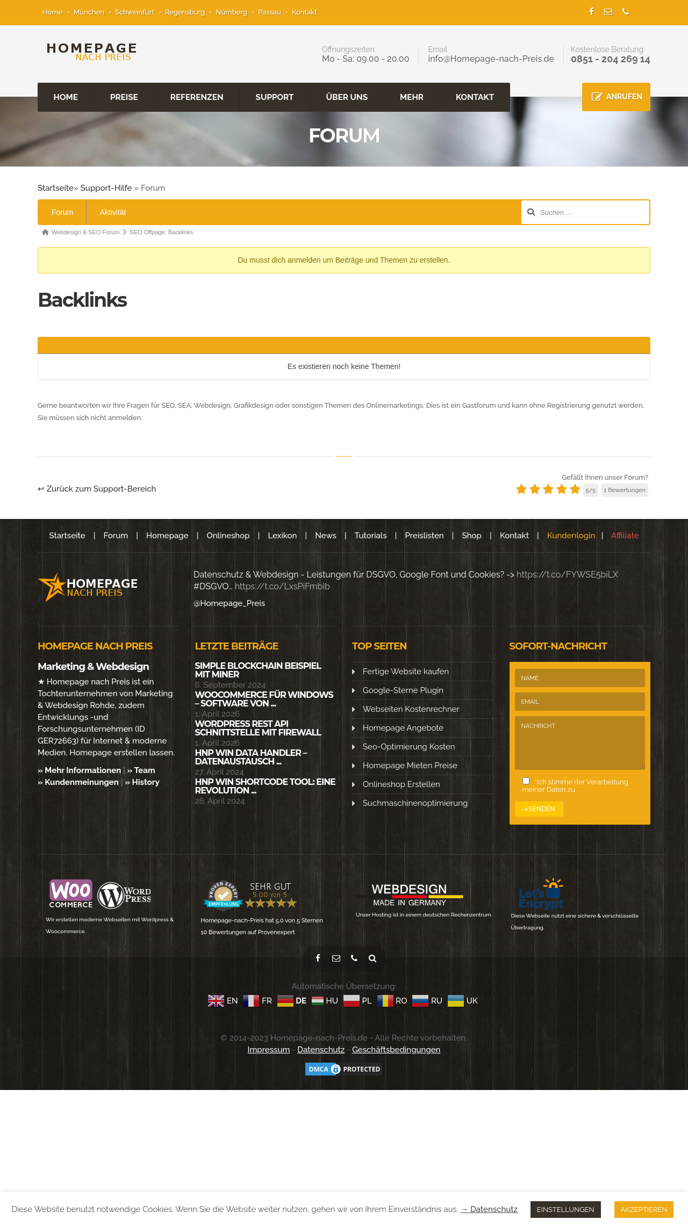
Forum (62, 211)
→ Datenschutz (489, 1209)
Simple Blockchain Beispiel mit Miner (258, 669)
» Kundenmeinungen (78, 781)
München (89, 12)
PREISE (124, 97)
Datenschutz (321, 1049)
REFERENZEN (197, 97)
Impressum (269, 1049)
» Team (141, 770)
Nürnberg (231, 12)
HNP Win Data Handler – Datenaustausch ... (251, 756)
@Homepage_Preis (229, 603)
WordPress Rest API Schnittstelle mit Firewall (258, 727)
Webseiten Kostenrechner (411, 708)
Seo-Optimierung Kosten (409, 746)
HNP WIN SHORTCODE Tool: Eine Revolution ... (265, 785)
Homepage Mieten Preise (410, 765)
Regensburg (185, 12)
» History (142, 781)
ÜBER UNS (347, 97)
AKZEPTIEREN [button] (644, 1210)
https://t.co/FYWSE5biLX (567, 574)
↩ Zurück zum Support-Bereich (97, 488)
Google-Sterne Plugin (403, 690)
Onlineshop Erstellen (401, 784)
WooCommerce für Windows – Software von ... (264, 698)
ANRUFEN (624, 96)
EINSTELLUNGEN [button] (565, 1210)
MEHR (412, 97)
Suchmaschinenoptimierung (415, 802)
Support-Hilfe (106, 187)
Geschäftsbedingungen (396, 1049)
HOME (66, 97)
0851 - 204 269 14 (610, 58)
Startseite (56, 187)
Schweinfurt (134, 12)
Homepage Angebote (403, 727)
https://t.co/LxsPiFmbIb (282, 586)
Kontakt (304, 12)
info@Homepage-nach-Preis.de (491, 59)
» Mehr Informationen (79, 770)
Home (52, 12)
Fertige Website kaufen (406, 671)
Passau (269, 12)
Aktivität (112, 211)
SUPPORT (275, 97)
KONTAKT (475, 97)
